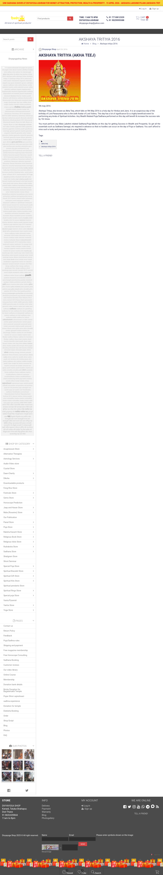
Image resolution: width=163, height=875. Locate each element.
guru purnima (17, 142)
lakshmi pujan (7, 229)
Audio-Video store (11, 463)
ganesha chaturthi (20, 135)
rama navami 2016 (9, 300)
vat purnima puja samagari (19, 388)
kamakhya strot (8, 190)
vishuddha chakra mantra (15, 398)
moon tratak (19, 259)
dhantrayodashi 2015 (17, 120)
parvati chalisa (26, 282)
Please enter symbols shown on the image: (115, 835)
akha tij (12, 74)
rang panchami (8, 302)
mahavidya (22, 242)
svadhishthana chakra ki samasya (17, 374)
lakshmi (22, 220)
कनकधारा (6, 407)
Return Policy (9, 631)
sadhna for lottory (23, 317)
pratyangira (11, 293)
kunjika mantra (18, 218)
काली (30, 407)
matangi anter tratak (26, 255)
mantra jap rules (7, 253)
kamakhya (21, 185)
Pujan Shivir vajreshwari (13, 696)
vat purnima (20, 385)
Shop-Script (8, 721)
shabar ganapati (11, 330)
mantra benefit (26, 248)
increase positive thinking (11, 172)
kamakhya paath (14, 188)
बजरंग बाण (19, 421)
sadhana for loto (7, 311)
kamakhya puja (26, 188)
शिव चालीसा (26, 430)
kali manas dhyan (17, 183)
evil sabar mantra (9, 127)
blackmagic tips (14, 102)
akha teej (6, 74)
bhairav (13, 96)
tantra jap (18, 379)
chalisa (17, 107)
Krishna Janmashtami (11, 209)
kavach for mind (17, 205)
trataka (22, 381)
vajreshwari (6, 383)
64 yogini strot (7, 70)
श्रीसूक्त (5, 432)
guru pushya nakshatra (20, 146)
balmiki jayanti (19, 93)
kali (23, 177)
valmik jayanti (28, 383)
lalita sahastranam (13, 231)
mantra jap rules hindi (21, 253)
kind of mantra (8, 207)
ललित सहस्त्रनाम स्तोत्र (12, 427)
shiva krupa (20, 346)
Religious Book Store (19, 537)
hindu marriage (27, 166)
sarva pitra (15, 328)
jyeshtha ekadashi (15, 177)
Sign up (154, 9)
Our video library (10, 670)
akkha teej (19, 74)
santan (30, 320)
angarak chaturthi (25, 81)
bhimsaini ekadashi (21, 100)
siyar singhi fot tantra (15, 363)
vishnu (20, 396)
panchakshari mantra (23, 278)
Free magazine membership (15, 650)
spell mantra (11, 368)
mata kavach (14, 255)
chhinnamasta (10, 111)
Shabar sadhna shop (11, 339)
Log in (143, 9)
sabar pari (21, 306)
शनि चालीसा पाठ (18, 430)
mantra (18, 248)
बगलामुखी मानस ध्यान (24, 419)
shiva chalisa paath (9, 346)
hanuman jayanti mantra (16, 157)
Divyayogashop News (18, 59)
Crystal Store (9, 468)
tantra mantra (27, 379)
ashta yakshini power (21, 87)
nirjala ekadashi (13, 272)
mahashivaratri (25, 240)
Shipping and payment (13, 645)
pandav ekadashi (26, 280)
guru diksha (7, 142)
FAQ (5, 735)
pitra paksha (25, 287)
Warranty (46, 812)
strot (24, 370)
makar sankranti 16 (16, 244)
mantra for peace (9, 251)
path (4, 284)
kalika (25, 183)
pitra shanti (15, 289)
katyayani (29, 198)
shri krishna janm (22, 359)
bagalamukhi (26, 89)
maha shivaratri (20, 233)
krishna (29, 207)
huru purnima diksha (24, 170)
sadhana (13, 309)
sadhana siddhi (11, 317)
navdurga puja (7, 270)
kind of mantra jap (20, 207)
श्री (31, 430)
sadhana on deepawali (16, 313)
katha (23, 198)
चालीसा (17, 412)
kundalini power (19, 216)
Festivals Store (19, 493)
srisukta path (17, 370)
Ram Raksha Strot (25, 298)
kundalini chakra (24, 213)
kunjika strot (27, 218)
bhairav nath (7, 98)
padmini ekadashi (10, 278)
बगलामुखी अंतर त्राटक (11, 419)
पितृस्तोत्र (13, 417)
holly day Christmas (10, 170)
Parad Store (19, 522)
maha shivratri (20, 237)
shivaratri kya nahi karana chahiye (21, 348)
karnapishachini (22, 196)
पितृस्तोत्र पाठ (19, 417)
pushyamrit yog (14, 296)
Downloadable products (13, 483)
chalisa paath (26, 107)
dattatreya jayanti (14, 118)
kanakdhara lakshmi (9, 194)
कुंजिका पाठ (6, 409)
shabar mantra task (24, 335)
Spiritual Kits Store (19, 581)
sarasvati (10, 324)
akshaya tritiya (21, 76)
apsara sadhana (27, 83)
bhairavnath (28, 98)
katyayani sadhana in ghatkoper (14, 203)
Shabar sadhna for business (23, 337)
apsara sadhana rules (10, 85)
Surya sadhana (9, 372)
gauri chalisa (22, 140)
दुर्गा (29, 412)
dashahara (27, 114)
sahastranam (8, 320)
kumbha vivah (27, 211)
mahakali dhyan (14, 240)
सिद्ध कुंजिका (21, 432)
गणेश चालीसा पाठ (26, 409)
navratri (15, 270)
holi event (15, 168)
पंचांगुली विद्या (11, 414)
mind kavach (22, 257)
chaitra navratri (14, 104)
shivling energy (14, 352)
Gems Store (19, 498)
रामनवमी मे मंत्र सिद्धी (10, 425)
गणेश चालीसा (17, 409)
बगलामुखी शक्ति (7, 421)
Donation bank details (12, 684)
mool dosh (10, 259)
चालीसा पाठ (24, 412)
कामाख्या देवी (12, 407)
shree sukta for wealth (15, 357)
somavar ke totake (16, 366)
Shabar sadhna (8, 337)
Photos (6, 730)
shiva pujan (28, 346)
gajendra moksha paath (17, 129)
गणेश (11, 409)
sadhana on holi (15, 315)
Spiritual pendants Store (13, 586)
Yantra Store (19, 605)
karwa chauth (16, 198)
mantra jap (28, 251)
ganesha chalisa (8, 135)
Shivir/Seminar (9, 561)
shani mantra (22, 339)
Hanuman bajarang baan (16, 153)
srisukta (9, 370)
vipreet (14, 396)
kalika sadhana (12, 185)
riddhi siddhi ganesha (20, 302)
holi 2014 (8, 168)
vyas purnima (15, 403)
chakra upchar (9, 107)
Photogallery (48, 818)
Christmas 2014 (17, 114)
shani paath (19, 341)
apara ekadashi (16, 83)
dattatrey (15, 116)
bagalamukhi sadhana (25, 91)
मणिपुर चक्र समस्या (13, 423)
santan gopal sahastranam (13, 322)
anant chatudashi (13, 81)
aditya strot (11, 72)
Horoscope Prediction (12, 503)
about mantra (17, 70)
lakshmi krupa (28, 222)
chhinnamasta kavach (22, 111)
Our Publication (10, 517)
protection (19, 293)
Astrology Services (19, 459)
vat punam (11, 385)
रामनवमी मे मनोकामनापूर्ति (23, 425)
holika (21, 168)
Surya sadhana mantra (23, 372)
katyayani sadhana (23, 201)
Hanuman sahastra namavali (21, 161)
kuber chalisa (17, 211)
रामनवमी (28, 423)
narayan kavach (14, 264)
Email (71, 835)
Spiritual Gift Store (19, 576)
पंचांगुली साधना (19, 414)
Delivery (46, 805)
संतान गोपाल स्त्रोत (12, 432)
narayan (5, 264)
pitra (30, 284)
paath (28, 275)
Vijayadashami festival (12, 394)
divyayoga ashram (25, 124)
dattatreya (21, 116)
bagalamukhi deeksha (9, 91)
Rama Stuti (20, 300)
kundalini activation (11, 213)
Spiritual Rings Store (19, 590)
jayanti (6, 177)
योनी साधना (22, 423)
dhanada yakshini (27, 118)
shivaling (6, 348)
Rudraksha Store (19, 546)
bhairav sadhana (17, 98)
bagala (19, 89)
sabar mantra (13, 306)
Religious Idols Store (19, 542)
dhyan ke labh (20, 122)
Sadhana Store (19, 551)
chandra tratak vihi (22, 109)
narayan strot (24, 264)
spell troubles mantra (23, 368)
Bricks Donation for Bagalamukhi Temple (12, 690)
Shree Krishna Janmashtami (18, 355)
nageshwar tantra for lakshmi (21, 262)
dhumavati (28, 120)
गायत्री (4, 412)
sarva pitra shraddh (26, 328)
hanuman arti (20, 151)
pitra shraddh (24, 289)
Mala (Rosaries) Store (19, 512)
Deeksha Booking (11, 711)
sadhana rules (25, 315)
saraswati (17, 324)
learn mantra (24, 231)
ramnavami (28, 300)
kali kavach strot (18, 181)
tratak (17, 381)
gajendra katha (20, 127)
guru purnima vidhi (25, 144)
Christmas (8, 114)
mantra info (19, 251)
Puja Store (19, 527)
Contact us (8, 626)
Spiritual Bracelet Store (19, 571)
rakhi (5, 298)
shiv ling (15, 343)
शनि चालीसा (9, 430)
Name (44, 835)
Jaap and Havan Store (19, 507)
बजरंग (14, 421)
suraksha (29, 370)
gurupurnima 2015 (9, 151)
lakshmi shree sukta (20, 229)
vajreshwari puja (17, 383)
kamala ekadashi (20, 190)
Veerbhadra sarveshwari (20, 392)
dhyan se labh (13, 124)
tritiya (27, 381)
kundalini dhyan (8, 216)
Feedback (7, 636)
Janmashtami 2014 (23, 174)
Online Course (9, 675)
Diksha (19, 478)
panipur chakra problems (12, 282)
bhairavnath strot (8, 100)
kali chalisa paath (22, 179)
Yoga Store (19, 610)
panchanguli (7, 280)
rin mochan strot (22, 304)
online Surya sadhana (17, 275)
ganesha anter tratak (23, 133)
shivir (6, 352)
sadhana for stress (20, 311)
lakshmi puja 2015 (19, 224)
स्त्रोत (26, 432)
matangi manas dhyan (10, 257)
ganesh (12, 131)
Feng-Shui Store (10, 488)
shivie (29, 350)
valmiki (5, 385)
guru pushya (7, 146)
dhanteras (6, 120)
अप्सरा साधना (24, 403)
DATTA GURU (6, 116)
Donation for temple (12, 706)
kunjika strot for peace (11, 220)
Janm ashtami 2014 (9, 174)
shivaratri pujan (21, 350)
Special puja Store (19, 595)
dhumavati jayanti (9, 122)
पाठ (8, 416)
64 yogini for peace (25, 68)
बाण (24, 421)
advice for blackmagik (23, 72)
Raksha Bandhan (13, 298)
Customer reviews (11, 665)
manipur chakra (10, 246)
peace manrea (11, 284)
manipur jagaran (9, 248)
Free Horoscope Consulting (15, 655)
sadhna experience (11, 701)
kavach (9, 205)
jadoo (31, 172)
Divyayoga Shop (49, 49)
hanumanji (18, 166)
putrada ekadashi (26, 296)
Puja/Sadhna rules (11, 640)
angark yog (6, 83)
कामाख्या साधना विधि (23, 407)
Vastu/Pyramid (9, 600)
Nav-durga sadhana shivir (21, 268)
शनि (4, 430)
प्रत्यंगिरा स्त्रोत (27, 417)
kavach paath (28, 205)
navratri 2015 (22, 270)
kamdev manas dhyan (21, 192)
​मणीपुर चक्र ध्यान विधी (19, 434)
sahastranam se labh (20, 320)
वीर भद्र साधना (28, 427)
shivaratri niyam (9, 350)
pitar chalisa (24, 284)
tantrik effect (10, 381)
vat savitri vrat (17, 390)
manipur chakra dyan (23, 246)
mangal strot (27, 244)
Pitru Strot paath (19, 291)
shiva (21, 343)
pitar (18, 284)
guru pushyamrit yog (22, 148)
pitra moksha (15, 287)
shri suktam (17, 361)
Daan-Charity (19, 473)
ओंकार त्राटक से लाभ (26, 405)
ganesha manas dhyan (17, 137)
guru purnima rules (12, 144)
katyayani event (10, 201)
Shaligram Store (10, 556)
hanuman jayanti (14, 155)
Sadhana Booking (11, 660)
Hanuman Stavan (9, 163)
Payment (46, 808)
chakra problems (25, 104)
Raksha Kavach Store (19, 532)
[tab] (9, 790)
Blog (5, 725)
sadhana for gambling (24, 309)
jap (31, 174)
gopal (29, 140)
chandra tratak (11, 109)
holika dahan (28, 168)
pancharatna (16, 280)
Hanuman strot (20, 163)
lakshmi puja (8, 224)
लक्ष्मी (3, 427)
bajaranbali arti (8, 93)
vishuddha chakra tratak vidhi (22, 400)
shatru (10, 343)
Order (5, 716)
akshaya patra (11, 76)
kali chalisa (12, 179)
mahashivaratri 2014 (11, 242)
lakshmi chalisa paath (15, 222)
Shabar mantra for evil (19, 333)
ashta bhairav (23, 85)
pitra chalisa (6, 287)
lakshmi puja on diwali (23, 227)
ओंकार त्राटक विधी (15, 405)
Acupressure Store (19, 449)
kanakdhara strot (22, 194)
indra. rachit (24, 172)
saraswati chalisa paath (16, 326)
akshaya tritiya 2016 (17, 79)
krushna (22, 209)
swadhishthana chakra (12, 376)
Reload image (46, 852)
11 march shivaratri (12, 68)
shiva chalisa (27, 343)
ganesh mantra (20, 131)
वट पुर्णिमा (21, 427)
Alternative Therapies (12, 454)
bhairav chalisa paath (23, 96)
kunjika (9, 218)
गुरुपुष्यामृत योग (10, 412)
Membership (8, 680)
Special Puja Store (19, 566)
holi (3, 168)
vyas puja (6, 403)
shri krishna (12, 359)
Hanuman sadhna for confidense (16, 158)
